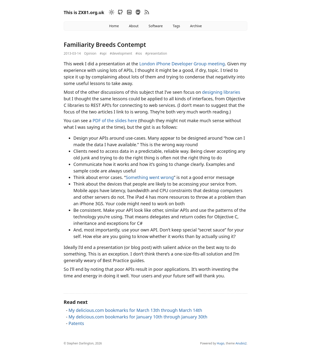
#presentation (156, 53)
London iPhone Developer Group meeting (182, 64)
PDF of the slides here (115, 120)
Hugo (220, 343)
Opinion (90, 53)
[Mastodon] (137, 13)
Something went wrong (150, 177)
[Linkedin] (128, 13)
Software (155, 26)
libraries (232, 92)
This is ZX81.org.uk (84, 12)
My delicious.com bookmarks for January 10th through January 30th (138, 317)
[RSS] (146, 13)
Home (114, 26)
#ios (139, 53)
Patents (76, 323)
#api (103, 53)
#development (121, 53)
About (133, 26)
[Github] (119, 13)
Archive (196, 26)
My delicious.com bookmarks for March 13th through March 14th (135, 310)
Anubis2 (241, 343)
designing (212, 92)
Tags (176, 26)
